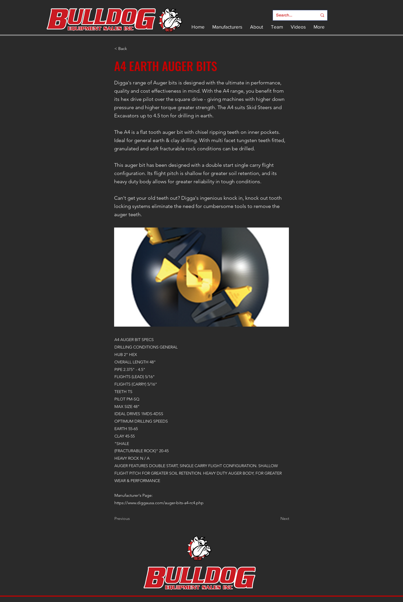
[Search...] (293, 15)
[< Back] (131, 48)
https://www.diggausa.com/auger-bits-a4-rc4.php (159, 502)
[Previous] (131, 518)
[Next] (276, 518)
